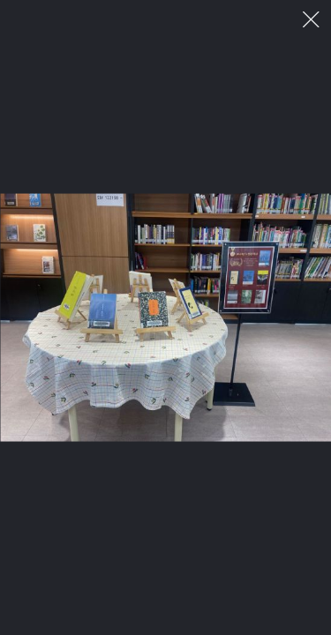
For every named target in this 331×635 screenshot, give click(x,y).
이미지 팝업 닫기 (311, 20)
